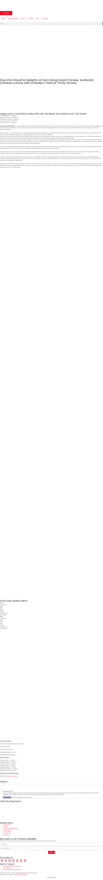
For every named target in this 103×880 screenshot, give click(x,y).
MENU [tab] (1, 603)
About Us (23, 18)
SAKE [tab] (1, 610)
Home (3, 18)
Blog (37, 18)
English (49, 877)
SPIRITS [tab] (2, 611)
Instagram (15, 776)
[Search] (102, 23)
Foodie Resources (13, 18)
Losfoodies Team (8, 791)
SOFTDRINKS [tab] (3, 615)
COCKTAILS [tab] (3, 604)
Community (44, 18)
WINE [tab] (1, 608)
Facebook (8, 776)
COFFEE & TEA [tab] (4, 613)
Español (53, 877)
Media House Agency (21, 874)
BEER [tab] (1, 606)
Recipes (31, 18)
